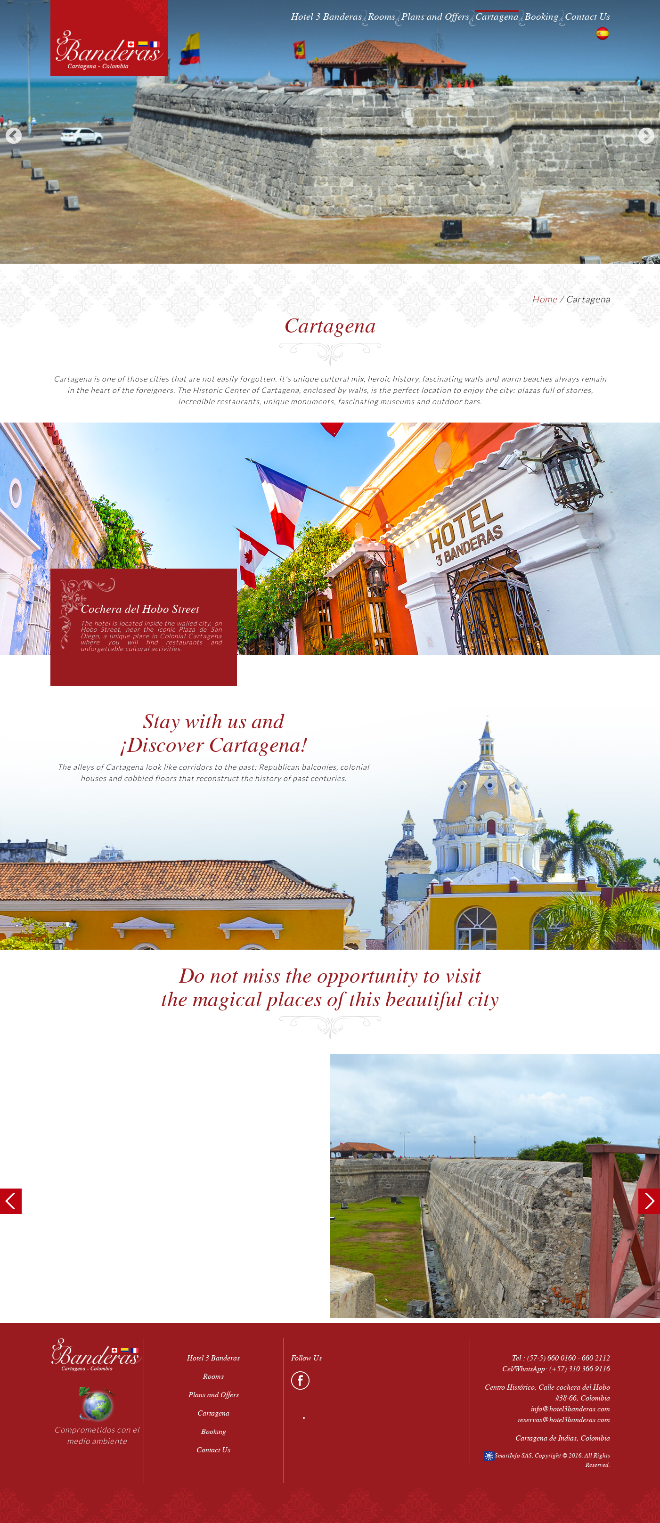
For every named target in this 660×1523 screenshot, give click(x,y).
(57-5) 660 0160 (551, 1358)
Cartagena (497, 17)
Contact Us (587, 17)
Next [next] (646, 136)
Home (544, 299)
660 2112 (596, 1358)
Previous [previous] (13, 136)
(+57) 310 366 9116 (579, 1369)
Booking (542, 17)
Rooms (381, 17)
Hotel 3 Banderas (326, 17)
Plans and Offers (435, 17)
